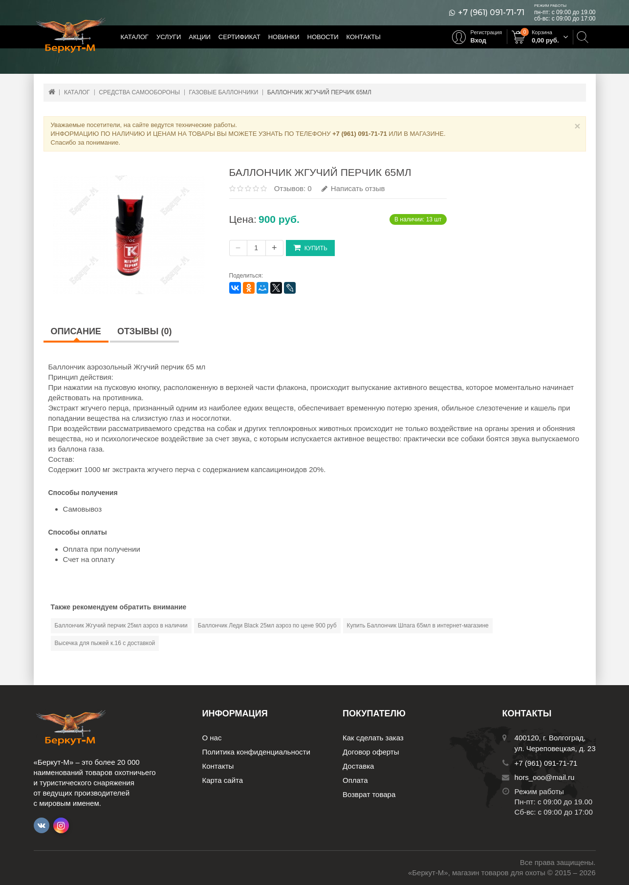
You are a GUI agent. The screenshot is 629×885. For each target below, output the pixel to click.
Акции (200, 37)
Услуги (168, 37)
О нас (212, 738)
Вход (478, 40)
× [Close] (577, 126)
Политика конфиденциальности (256, 752)
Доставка (358, 766)
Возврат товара (369, 794)
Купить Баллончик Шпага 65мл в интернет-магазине (418, 625)
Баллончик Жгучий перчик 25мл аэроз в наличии (121, 625)
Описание (76, 331)
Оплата (355, 780)
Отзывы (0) (144, 331)
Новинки (284, 37)
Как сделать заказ (373, 738)
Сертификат (239, 37)
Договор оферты (371, 752)
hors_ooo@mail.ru (545, 777)
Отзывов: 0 (293, 188)
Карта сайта (222, 780)
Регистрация (486, 32)
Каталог (135, 37)
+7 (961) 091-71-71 (491, 12)
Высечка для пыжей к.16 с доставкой (105, 643)
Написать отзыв (353, 188)
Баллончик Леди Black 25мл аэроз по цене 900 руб (267, 625)
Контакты (364, 37)
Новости (323, 37)
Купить (310, 247)
